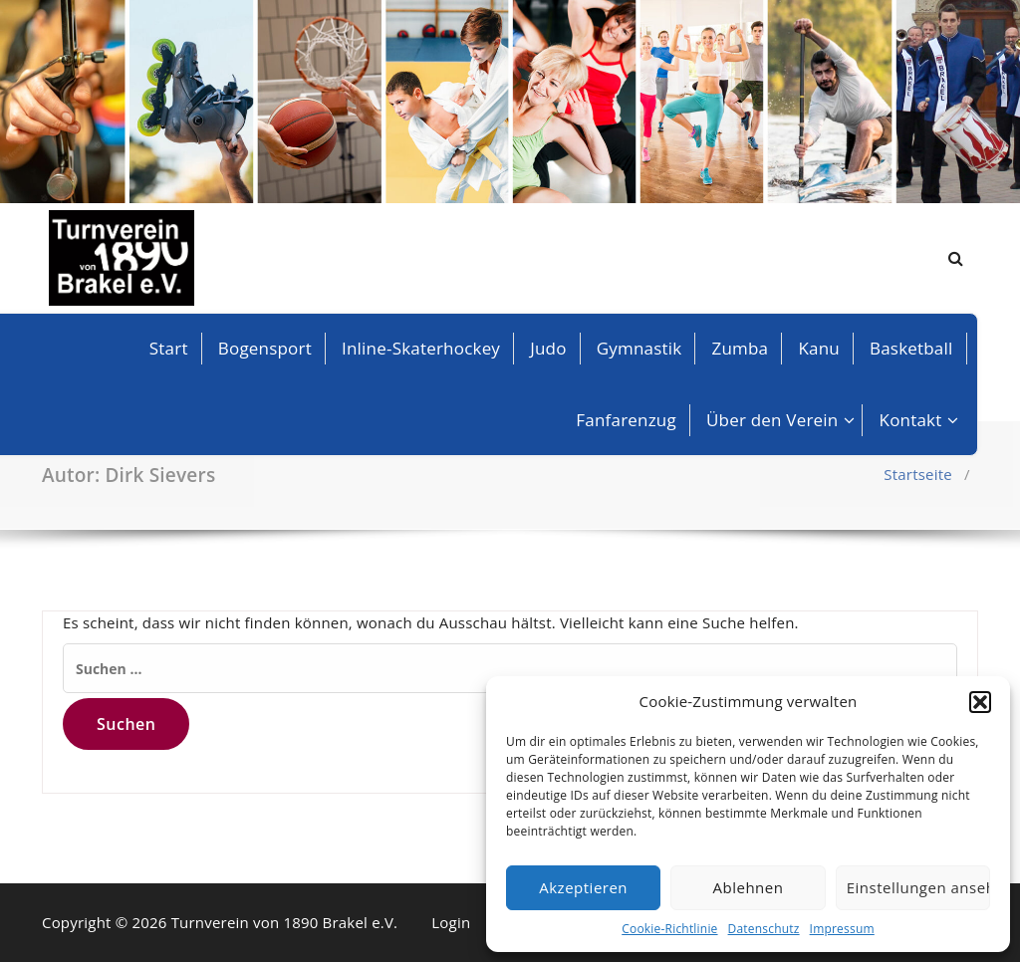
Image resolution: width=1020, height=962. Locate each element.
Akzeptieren (583, 887)
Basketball (911, 348)
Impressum (842, 928)
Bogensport (265, 348)
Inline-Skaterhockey (421, 348)
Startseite (918, 474)
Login (450, 922)
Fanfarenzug (626, 419)
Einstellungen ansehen (918, 887)
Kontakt (911, 419)
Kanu (819, 348)
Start (168, 348)
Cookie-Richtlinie (669, 928)
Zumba (740, 348)
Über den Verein (772, 419)
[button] (980, 702)
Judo (548, 348)
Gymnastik (639, 348)
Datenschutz (764, 928)
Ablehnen (748, 887)
